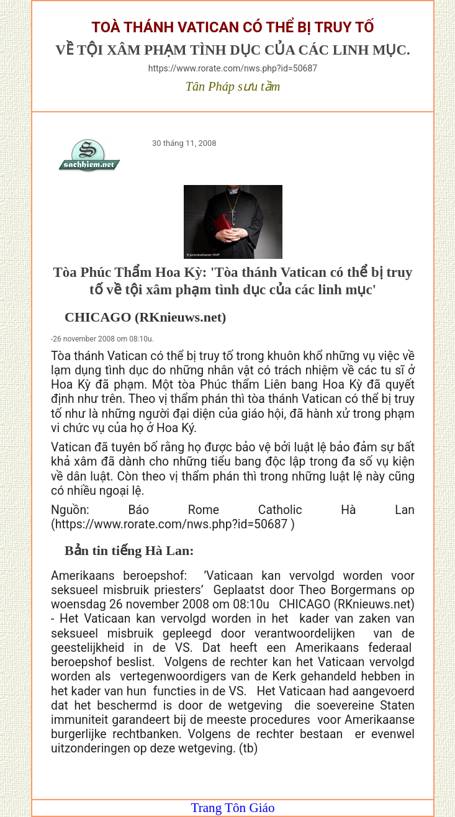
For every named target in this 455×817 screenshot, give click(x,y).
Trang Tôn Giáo (233, 807)
